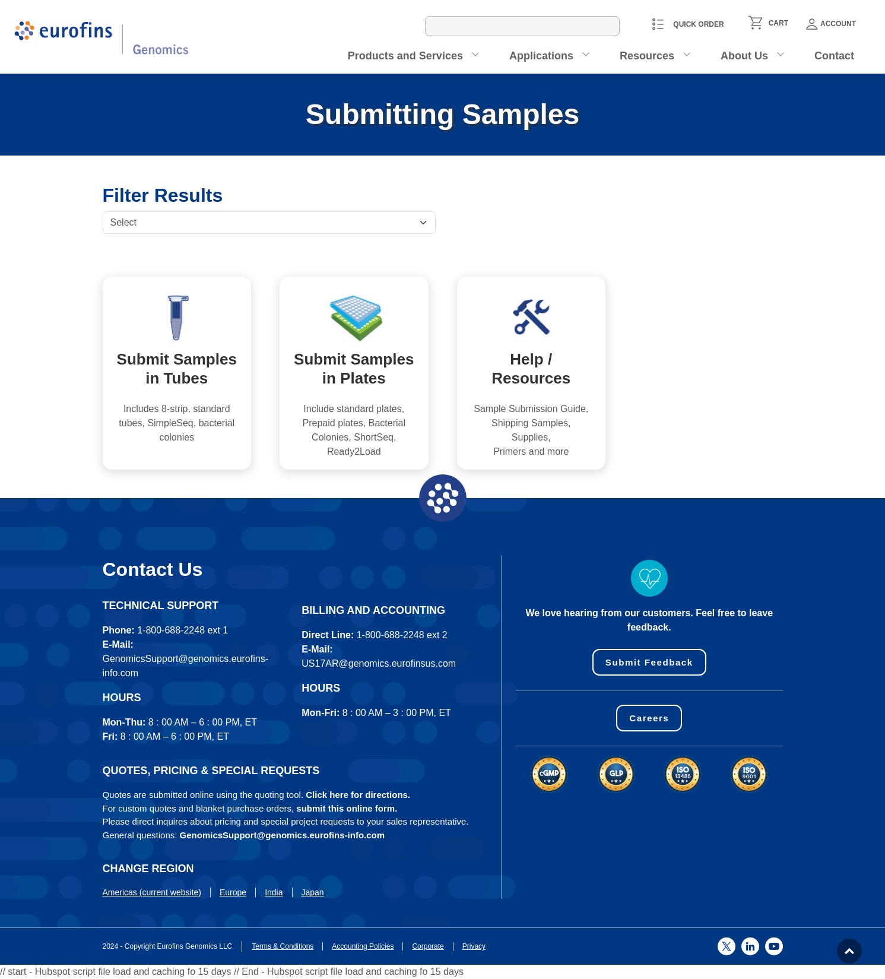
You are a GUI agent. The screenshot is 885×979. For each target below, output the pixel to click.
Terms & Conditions (282, 946)
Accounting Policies (363, 946)
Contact (834, 56)
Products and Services (405, 56)
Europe (233, 892)
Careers (649, 719)
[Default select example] (269, 222)
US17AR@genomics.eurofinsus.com (379, 663)
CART (778, 23)
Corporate (427, 946)
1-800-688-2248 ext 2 (402, 635)
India (274, 892)
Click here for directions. (358, 795)
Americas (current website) (152, 892)
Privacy (474, 946)
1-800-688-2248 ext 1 (182, 630)
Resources (647, 56)
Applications (541, 56)
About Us (744, 56)
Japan (313, 892)
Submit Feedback (649, 662)
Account (831, 24)
